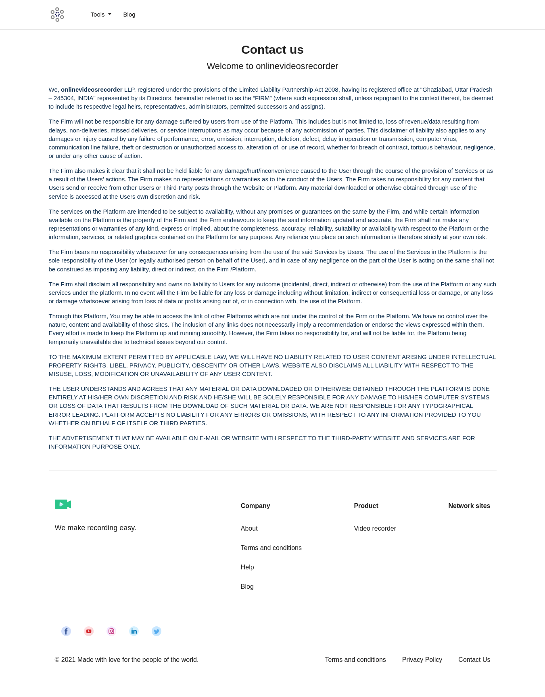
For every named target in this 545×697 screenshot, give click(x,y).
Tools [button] (98, 14)
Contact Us (474, 659)
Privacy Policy (422, 659)
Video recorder (375, 528)
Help (247, 567)
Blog (129, 14)
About (249, 528)
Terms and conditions (271, 547)
